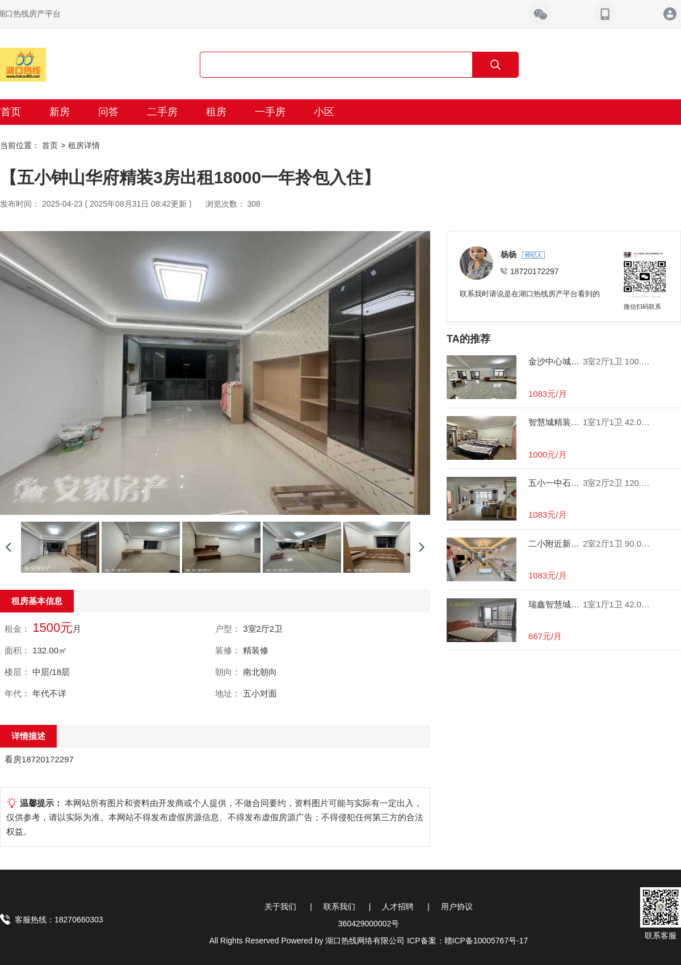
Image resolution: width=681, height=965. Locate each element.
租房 (216, 112)
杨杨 (510, 254)
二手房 (162, 112)
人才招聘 (398, 906)
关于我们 (280, 906)
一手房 (270, 112)
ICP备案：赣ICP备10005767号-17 (467, 940)
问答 (108, 112)
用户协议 (457, 906)
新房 (59, 112)
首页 (50, 145)
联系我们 (339, 906)
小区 (324, 112)
